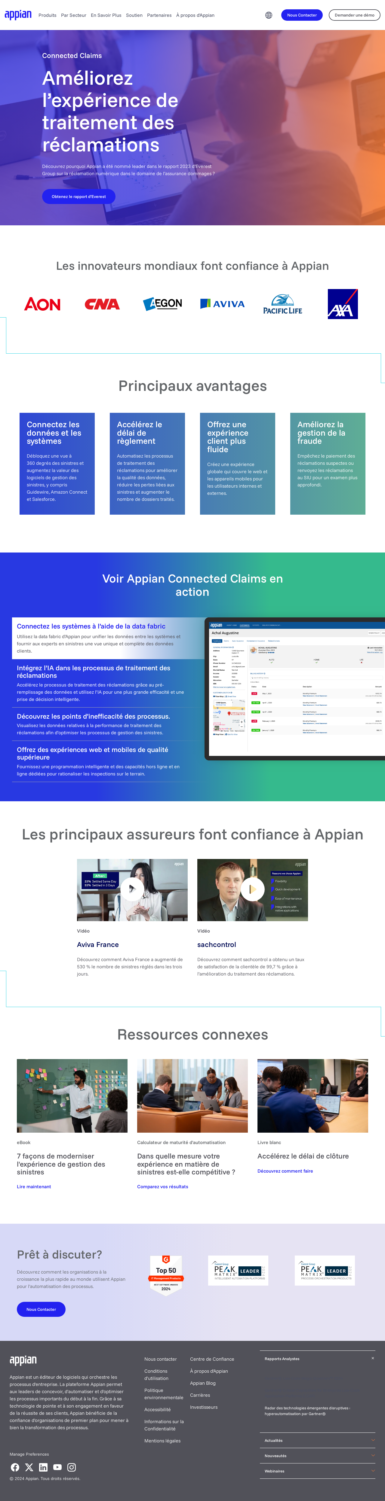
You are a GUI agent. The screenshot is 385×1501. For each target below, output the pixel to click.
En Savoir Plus (106, 15)
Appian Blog (203, 1383)
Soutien (134, 15)
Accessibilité (157, 1409)
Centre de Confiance (212, 1359)
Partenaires (159, 15)
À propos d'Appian (195, 15)
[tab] (192, 638)
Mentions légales (162, 1441)
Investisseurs (203, 1407)
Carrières (200, 1395)
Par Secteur (73, 15)
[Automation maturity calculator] (162, 1186)
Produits (47, 15)
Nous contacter (160, 1359)
